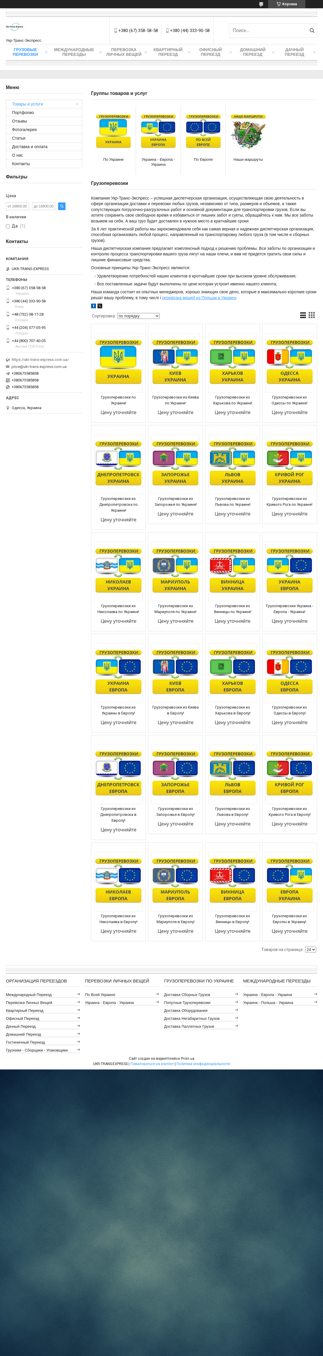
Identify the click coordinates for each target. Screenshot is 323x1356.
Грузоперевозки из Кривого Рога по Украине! (289, 501)
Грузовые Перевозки (25, 52)
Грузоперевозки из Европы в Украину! (289, 919)
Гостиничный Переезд (25, 1042)
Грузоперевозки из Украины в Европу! (118, 710)
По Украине (113, 159)
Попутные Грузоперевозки (187, 1002)
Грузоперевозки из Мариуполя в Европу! (176, 919)
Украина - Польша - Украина (268, 1002)
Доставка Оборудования (186, 1010)
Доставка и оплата (30, 146)
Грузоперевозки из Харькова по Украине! (232, 400)
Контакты (21, 163)
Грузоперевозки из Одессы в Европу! (289, 710)
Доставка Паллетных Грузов (189, 1026)
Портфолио (23, 112)
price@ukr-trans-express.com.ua (39, 366)
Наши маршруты (248, 159)
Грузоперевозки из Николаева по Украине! (118, 609)
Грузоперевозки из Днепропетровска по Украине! (118, 504)
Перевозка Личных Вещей (124, 52)
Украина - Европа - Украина (158, 162)
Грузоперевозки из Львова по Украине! (232, 501)
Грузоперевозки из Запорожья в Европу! (175, 811)
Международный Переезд (29, 994)
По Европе (203, 159)
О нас (17, 155)
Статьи (18, 138)
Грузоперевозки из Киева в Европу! (175, 710)
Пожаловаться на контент (152, 1064)
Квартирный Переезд (168, 52)
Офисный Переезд (210, 52)
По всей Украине (100, 994)
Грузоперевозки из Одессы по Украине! (289, 400)
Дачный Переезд (294, 52)
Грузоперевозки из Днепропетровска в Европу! (118, 814)
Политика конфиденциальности (203, 1064)
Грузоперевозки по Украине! (118, 400)
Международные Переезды (74, 52)
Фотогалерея (24, 129)
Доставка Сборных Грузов (187, 994)
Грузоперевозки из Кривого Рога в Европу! (290, 811)
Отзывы (19, 121)
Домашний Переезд (252, 52)
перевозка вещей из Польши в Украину (199, 297)
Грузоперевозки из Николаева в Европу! (118, 919)
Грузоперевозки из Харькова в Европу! (232, 710)
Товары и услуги (27, 104)
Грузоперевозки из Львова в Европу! (232, 811)
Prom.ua (187, 1059)
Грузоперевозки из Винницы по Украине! (232, 609)
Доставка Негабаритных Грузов (192, 1018)
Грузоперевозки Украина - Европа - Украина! (289, 609)
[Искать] (312, 30)
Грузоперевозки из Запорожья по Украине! (175, 501)
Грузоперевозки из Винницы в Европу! (232, 919)
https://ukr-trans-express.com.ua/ (40, 359)
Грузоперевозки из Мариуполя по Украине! (175, 609)
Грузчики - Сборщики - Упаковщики (37, 1050)
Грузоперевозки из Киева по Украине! (175, 400)
